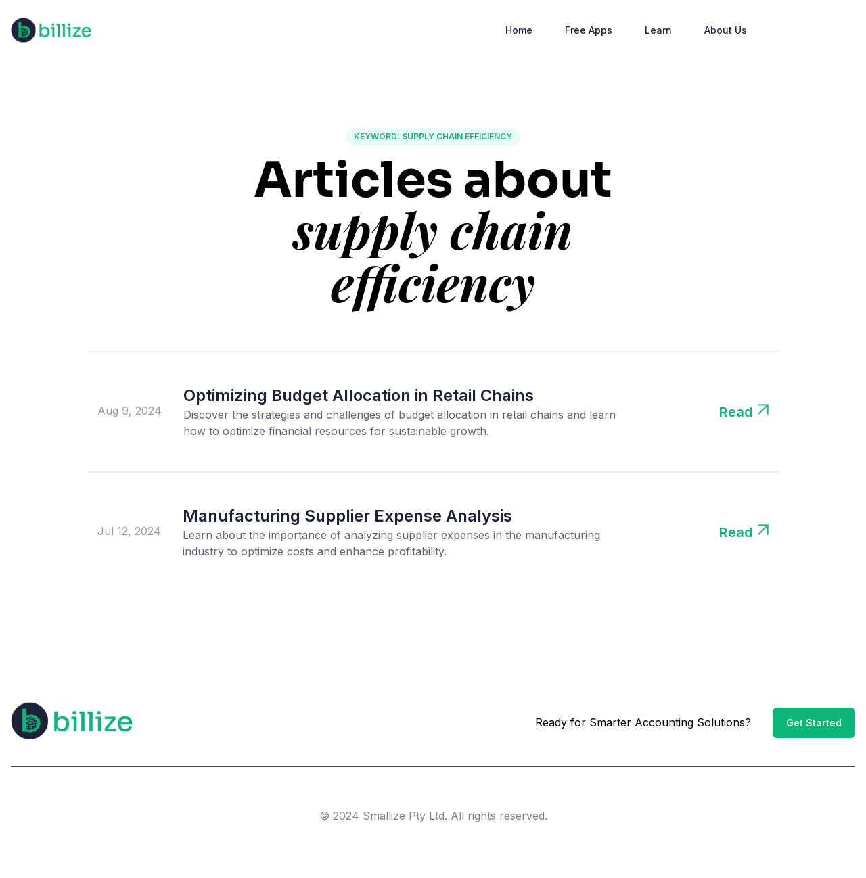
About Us (725, 30)
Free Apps (588, 30)
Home (518, 30)
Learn (658, 30)
